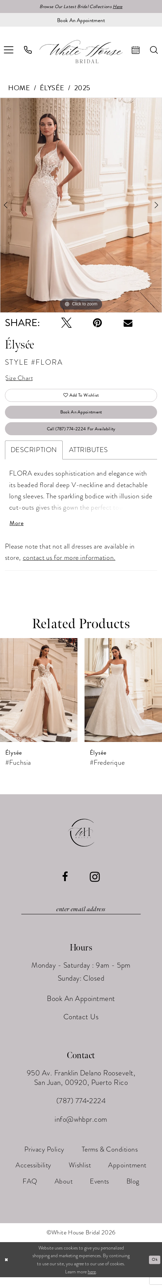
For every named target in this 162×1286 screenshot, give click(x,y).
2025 (82, 88)
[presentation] (38, 698)
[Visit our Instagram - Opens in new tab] (95, 884)
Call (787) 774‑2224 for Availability (81, 434)
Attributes (88, 456)
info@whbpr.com (81, 1128)
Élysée (52, 88)
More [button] (17, 530)
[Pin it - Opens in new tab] (97, 323)
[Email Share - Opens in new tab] (128, 323)
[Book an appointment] (81, 20)
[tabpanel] (81, 206)
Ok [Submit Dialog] (154, 1268)
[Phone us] (28, 50)
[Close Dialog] (7, 1269)
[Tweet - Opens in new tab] (66, 323)
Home (19, 88)
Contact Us (81, 1025)
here (92, 1280)
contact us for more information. (69, 565)
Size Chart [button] (20, 379)
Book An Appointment (81, 416)
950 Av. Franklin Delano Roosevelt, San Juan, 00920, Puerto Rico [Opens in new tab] (81, 1086)
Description (34, 456)
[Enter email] (81, 917)
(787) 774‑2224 (81, 1110)
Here (120, 7)
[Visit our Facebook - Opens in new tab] (65, 885)
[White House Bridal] (81, 52)
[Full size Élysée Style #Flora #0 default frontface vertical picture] (81, 206)
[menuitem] (28, 50)
